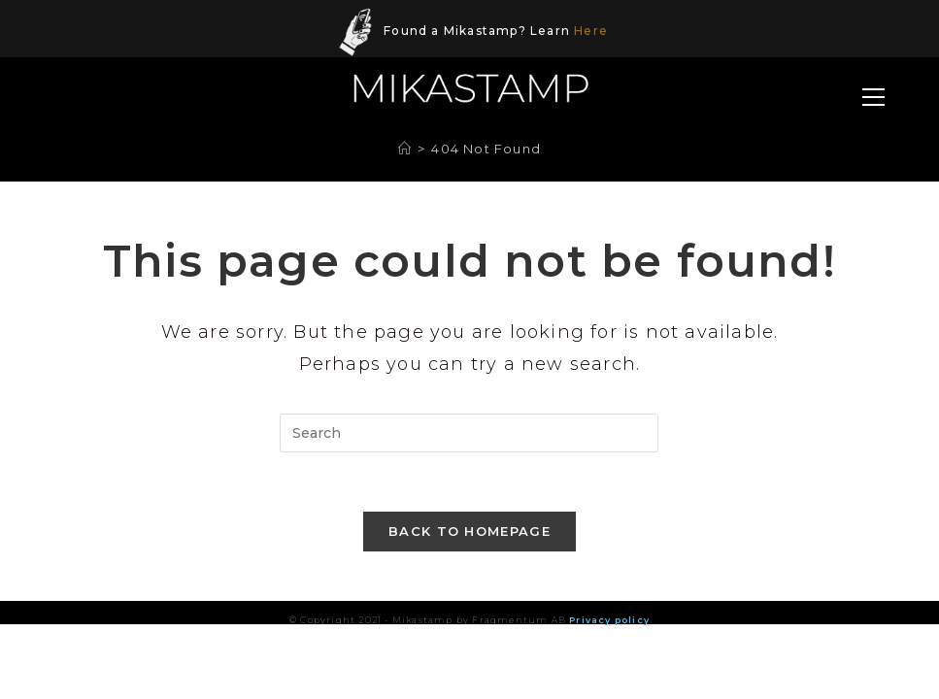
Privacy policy (609, 620)
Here (591, 30)
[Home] (405, 148)
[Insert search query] (469, 433)
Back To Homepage (469, 531)
